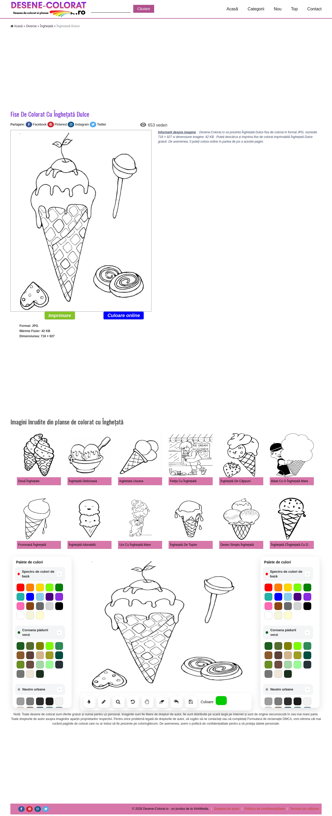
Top (294, 9)
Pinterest (61, 124)
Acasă (232, 9)
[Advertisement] (166, 70)
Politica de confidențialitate (265, 809)
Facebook (40, 124)
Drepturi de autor (226, 809)
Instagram (82, 124)
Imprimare (60, 315)
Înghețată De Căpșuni (235, 481)
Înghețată (46, 26)
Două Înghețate (28, 481)
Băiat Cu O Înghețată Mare (289, 481)
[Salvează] (191, 702)
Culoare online (123, 315)
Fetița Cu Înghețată (183, 481)
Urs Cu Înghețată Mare (135, 545)
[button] (40, 574)
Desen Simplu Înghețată (237, 545)
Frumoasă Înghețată (32, 545)
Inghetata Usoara (131, 481)
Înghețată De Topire (183, 545)
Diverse (31, 26)
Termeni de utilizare (304, 809)
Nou (277, 9)
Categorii (256, 9)
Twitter (101, 124)
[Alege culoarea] (221, 700)
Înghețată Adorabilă (82, 545)
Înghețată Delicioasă (83, 481)
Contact (314, 9)
